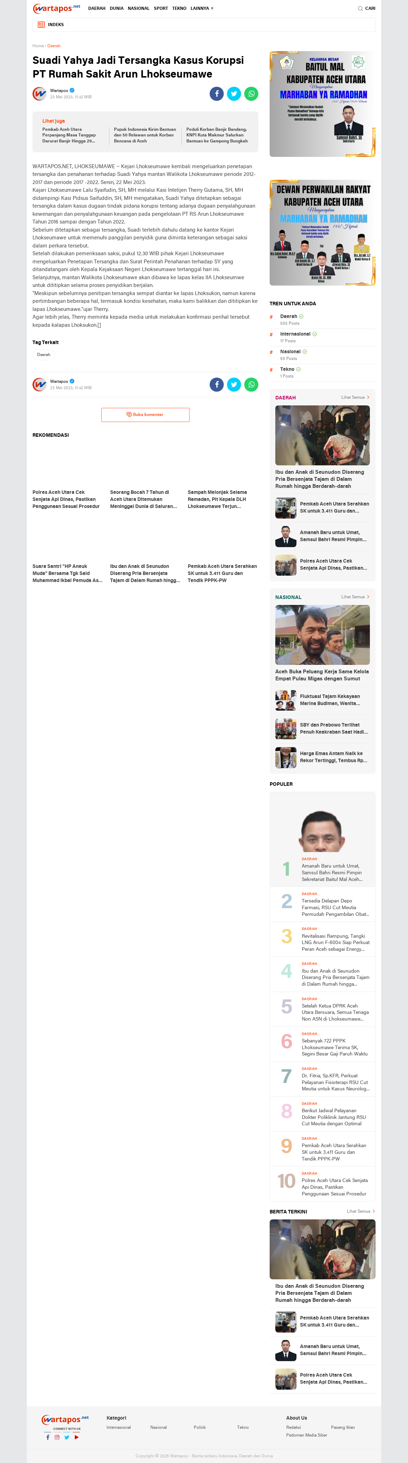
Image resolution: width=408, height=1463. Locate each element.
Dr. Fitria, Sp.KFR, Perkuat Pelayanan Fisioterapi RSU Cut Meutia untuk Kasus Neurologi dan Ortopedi (335, 1083)
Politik (200, 1428)
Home (38, 46)
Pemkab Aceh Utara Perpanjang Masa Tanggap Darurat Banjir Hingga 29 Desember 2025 (69, 136)
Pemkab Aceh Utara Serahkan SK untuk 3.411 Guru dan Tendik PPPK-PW (334, 508)
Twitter (66, 1440)
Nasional (139, 9)
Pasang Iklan (343, 1428)
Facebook (47, 1440)
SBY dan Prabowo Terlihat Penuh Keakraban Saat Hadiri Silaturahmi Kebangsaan (333, 729)
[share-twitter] (234, 94)
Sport (161, 9)
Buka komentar (144, 414)
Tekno (179, 9)
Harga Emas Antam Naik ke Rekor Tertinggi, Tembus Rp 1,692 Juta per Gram (331, 758)
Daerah (97, 9)
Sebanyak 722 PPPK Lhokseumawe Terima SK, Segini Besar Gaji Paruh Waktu (335, 1048)
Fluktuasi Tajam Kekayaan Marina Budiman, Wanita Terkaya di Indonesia (330, 701)
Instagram (57, 1440)
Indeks (50, 25)
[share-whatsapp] (251, 94)
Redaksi (293, 1428)
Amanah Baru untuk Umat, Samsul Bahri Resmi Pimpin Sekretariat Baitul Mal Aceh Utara (332, 537)
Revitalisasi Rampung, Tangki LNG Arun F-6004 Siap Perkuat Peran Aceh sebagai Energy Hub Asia (336, 943)
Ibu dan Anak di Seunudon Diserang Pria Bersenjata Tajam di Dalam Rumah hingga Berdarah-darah (319, 479)
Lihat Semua (353, 398)
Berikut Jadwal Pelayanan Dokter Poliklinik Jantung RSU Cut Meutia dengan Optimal (334, 1117)
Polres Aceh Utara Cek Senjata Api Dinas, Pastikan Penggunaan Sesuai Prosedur (333, 565)
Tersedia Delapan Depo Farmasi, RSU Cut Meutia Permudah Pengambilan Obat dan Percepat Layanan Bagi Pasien (334, 908)
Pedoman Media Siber (306, 1435)
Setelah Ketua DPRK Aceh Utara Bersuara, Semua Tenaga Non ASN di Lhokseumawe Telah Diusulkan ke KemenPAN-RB (335, 1013)
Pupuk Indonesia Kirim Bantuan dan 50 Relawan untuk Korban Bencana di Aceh (145, 136)
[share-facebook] (217, 94)
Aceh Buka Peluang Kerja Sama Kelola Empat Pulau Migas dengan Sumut (322, 675)
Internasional (295, 334)
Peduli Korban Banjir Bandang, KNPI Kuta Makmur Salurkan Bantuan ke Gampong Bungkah (217, 136)
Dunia (117, 9)
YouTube (76, 1440)
